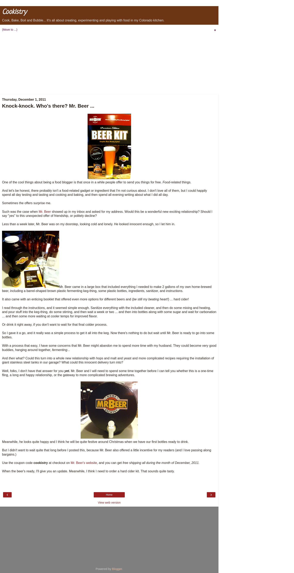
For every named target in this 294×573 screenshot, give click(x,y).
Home (109, 494)
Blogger (117, 569)
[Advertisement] (109, 63)
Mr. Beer (45, 211)
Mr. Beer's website (84, 463)
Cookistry (14, 12)
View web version (109, 502)
